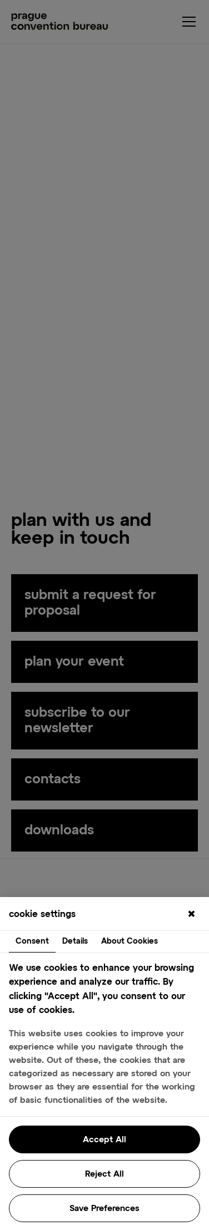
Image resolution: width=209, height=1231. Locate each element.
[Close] (191, 915)
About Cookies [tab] (129, 941)
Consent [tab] (32, 941)
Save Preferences (104, 1208)
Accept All (104, 1140)
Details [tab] (75, 941)
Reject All (104, 1174)
